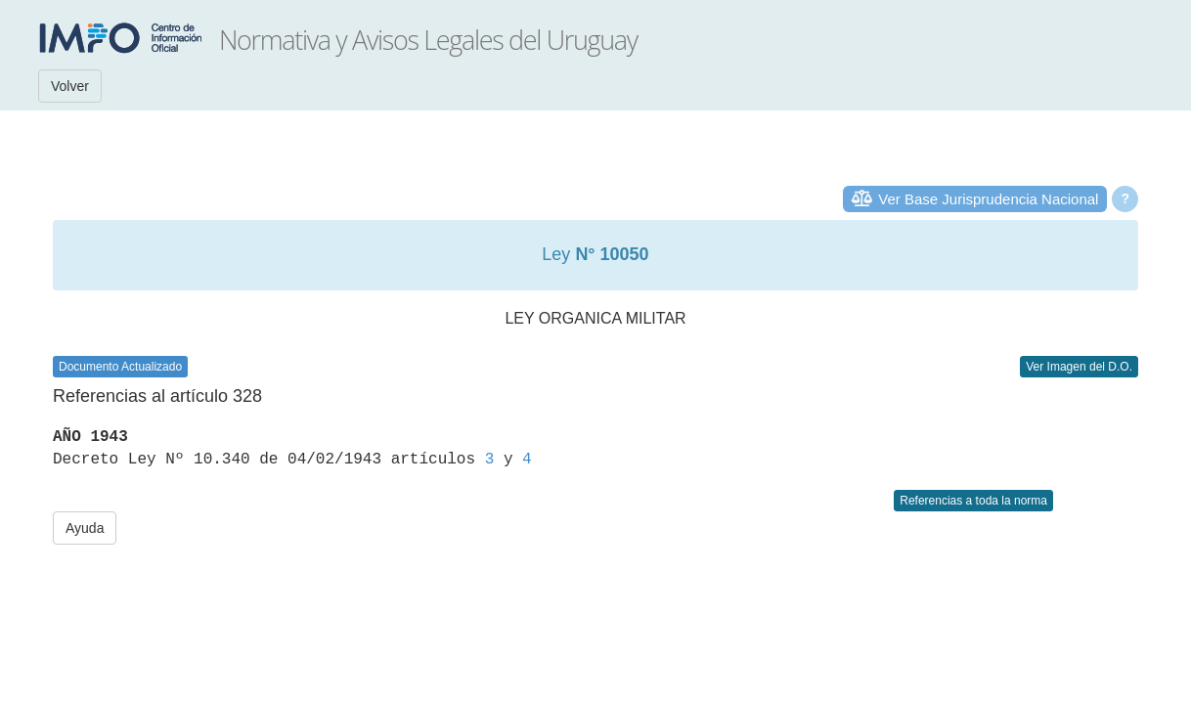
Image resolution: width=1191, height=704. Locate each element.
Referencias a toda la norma (973, 500)
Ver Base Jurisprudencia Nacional (988, 199)
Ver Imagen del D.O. (1079, 367)
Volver (70, 86)
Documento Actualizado (120, 367)
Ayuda (85, 528)
